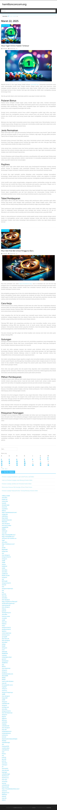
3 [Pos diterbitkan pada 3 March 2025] (1, 459)
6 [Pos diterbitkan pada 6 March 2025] (24, 459)
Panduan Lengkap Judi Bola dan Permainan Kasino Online (16, 483)
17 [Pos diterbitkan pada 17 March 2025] (1, 463)
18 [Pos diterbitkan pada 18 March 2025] (9, 463)
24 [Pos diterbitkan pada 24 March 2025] (1, 465)
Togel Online (5, 25)
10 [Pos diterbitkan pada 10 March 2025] (1, 461)
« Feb (2, 468)
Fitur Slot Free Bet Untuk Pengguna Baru (17, 251)
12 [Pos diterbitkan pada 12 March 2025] (16, 461)
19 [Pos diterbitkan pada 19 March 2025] (17, 463)
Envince (33, 807)
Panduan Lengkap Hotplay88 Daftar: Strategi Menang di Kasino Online (20, 490)
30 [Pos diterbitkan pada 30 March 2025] (48, 465)
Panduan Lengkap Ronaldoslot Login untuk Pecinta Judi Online (18, 476)
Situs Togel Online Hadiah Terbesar (15, 46)
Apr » (6, 468)
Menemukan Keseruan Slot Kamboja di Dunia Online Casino (17, 487)
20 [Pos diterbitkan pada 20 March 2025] (24, 463)
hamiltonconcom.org (14, 4)
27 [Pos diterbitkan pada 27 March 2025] (24, 465)
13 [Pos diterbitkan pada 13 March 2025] (24, 461)
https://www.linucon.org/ (25, 283)
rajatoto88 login (35, 84)
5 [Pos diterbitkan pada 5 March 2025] (16, 459)
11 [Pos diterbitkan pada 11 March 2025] (9, 461)
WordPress (49, 807)
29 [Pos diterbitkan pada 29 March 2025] (40, 465)
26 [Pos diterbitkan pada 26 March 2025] (17, 465)
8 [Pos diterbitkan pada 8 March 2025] (40, 459)
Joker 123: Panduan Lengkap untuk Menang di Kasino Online (17, 480)
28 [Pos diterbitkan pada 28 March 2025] (32, 465)
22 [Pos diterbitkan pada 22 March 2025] (40, 463)
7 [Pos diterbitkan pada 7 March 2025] (32, 459)
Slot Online (5, 230)
